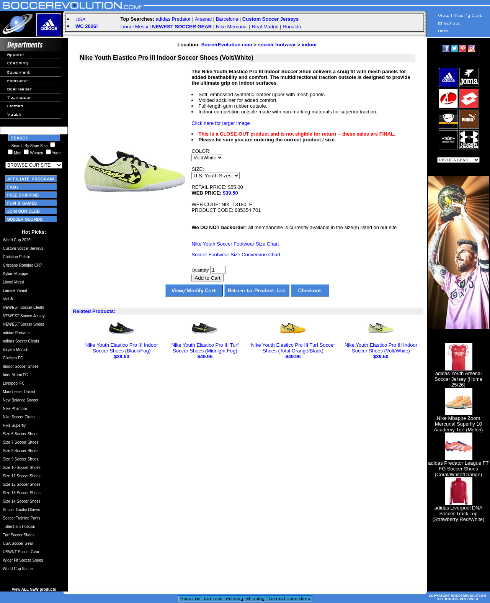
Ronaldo (292, 26)
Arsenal (203, 19)
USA (80, 19)
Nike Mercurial (232, 26)
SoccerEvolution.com (226, 45)
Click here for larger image (220, 123)
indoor (309, 45)
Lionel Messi (134, 26)
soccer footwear (277, 45)
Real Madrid (265, 26)
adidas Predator (173, 19)
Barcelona (227, 19)
